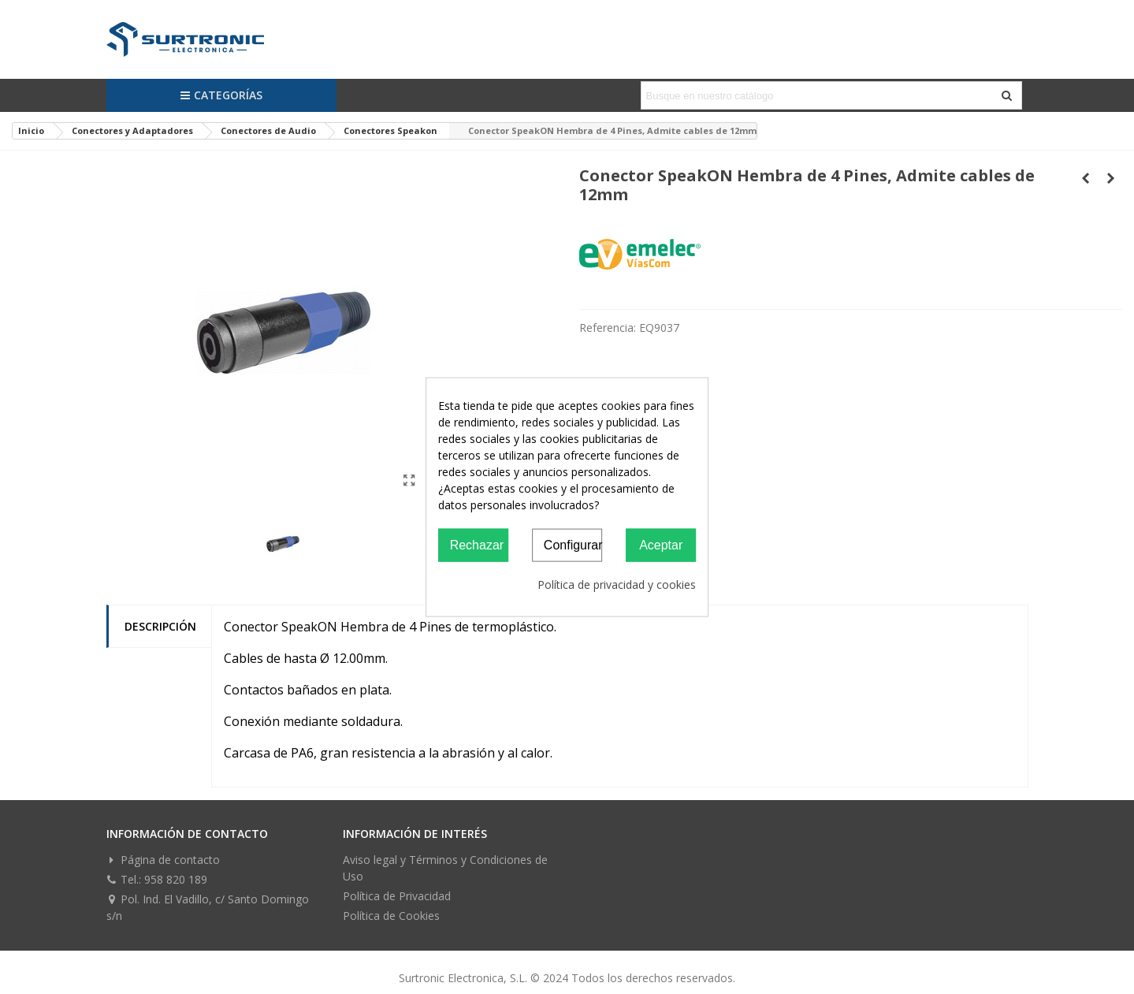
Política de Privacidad (397, 895)
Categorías (221, 94)
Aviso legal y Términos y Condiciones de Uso (445, 868)
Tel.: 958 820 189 (156, 879)
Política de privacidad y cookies (616, 584)
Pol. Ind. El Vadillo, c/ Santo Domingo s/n (207, 907)
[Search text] (818, 95)
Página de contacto (163, 859)
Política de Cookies (391, 915)
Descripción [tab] (160, 626)
